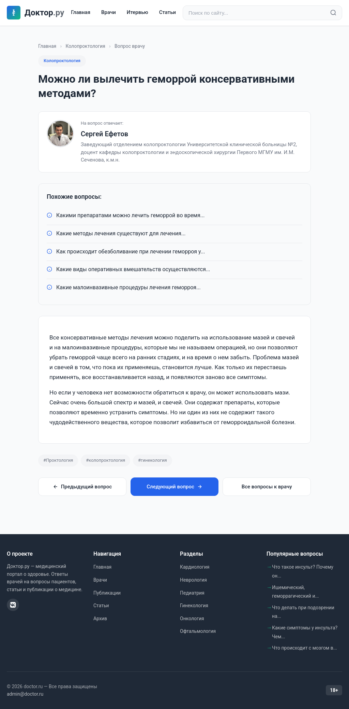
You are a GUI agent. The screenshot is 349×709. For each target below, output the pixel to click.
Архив (100, 618)
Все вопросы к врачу (267, 487)
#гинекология (152, 460)
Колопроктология (85, 46)
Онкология (192, 618)
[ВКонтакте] (13, 605)
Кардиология (194, 567)
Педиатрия (192, 593)
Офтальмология (198, 631)
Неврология (193, 580)
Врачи (108, 13)
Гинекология (194, 605)
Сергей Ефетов (104, 134)
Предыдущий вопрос (82, 487)
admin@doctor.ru (25, 694)
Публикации (107, 593)
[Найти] (333, 13)
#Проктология (58, 460)
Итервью (137, 13)
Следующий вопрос (174, 487)
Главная (80, 13)
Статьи (167, 13)
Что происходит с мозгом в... (304, 648)
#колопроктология (105, 460)
